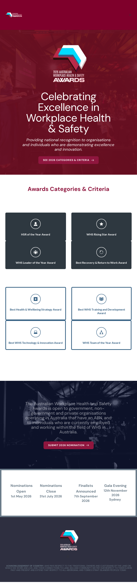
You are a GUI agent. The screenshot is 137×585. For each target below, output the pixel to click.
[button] (130, 14)
